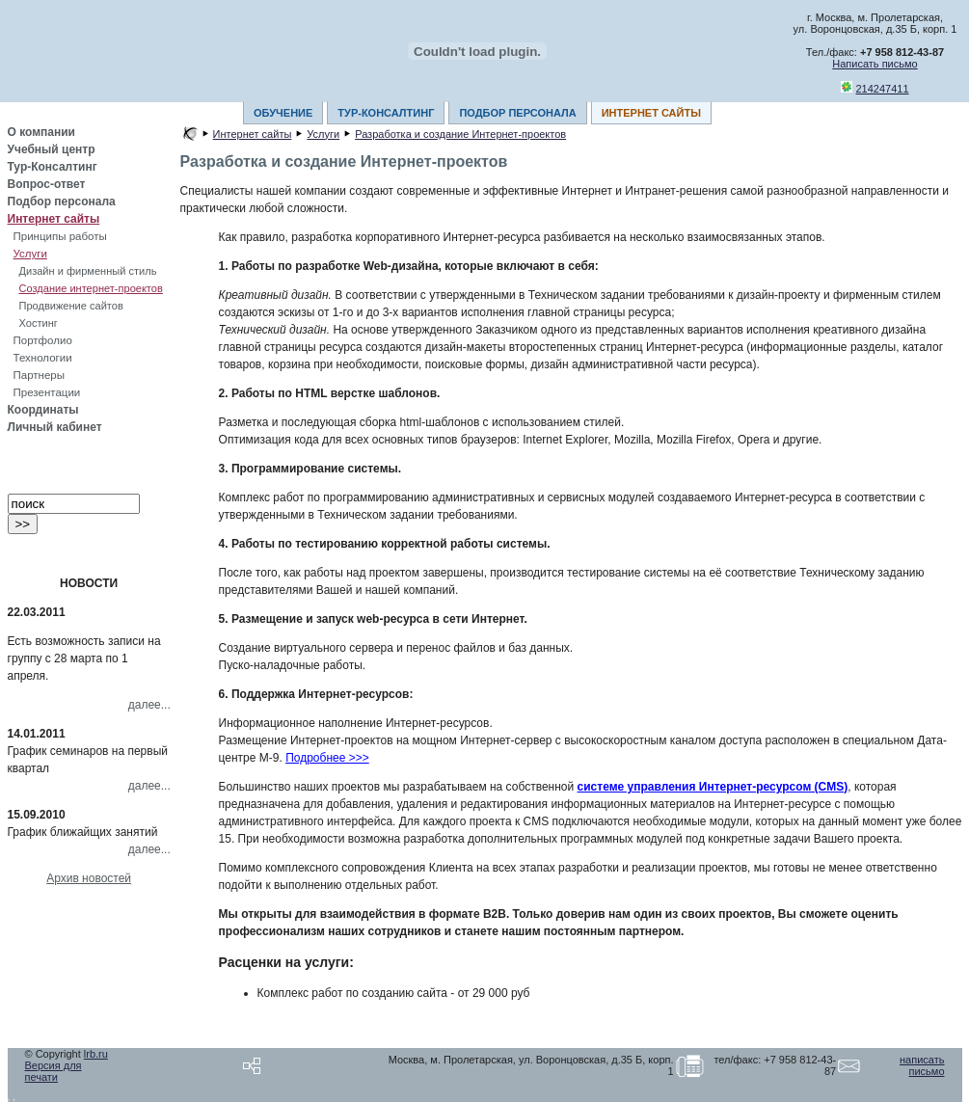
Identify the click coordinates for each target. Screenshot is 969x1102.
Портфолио (42, 340)
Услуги (30, 253)
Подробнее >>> (327, 758)
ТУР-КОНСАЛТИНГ (385, 113)
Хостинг (38, 323)
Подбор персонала (62, 201)
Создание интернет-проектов (91, 288)
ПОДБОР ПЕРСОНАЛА (517, 113)
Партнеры (39, 375)
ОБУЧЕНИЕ (283, 113)
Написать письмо (874, 63)
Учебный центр (51, 149)
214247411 (882, 88)
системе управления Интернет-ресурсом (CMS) (713, 786)
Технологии (42, 357)
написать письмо (922, 1065)
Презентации (47, 392)
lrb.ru (96, 1054)
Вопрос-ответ (47, 184)
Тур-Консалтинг (52, 167)
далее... (149, 705)
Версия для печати (53, 1071)
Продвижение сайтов (71, 305)
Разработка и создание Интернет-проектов (460, 134)
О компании (42, 132)
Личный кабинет (55, 427)
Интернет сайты (54, 219)
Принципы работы (60, 236)
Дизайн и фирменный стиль (88, 271)
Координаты (43, 410)
